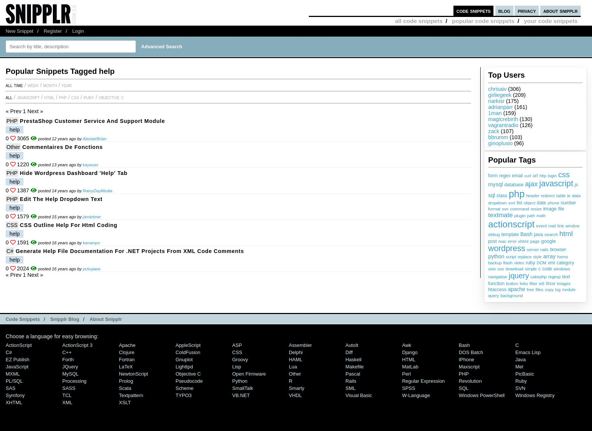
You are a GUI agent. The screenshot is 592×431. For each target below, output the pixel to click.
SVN (520, 388)
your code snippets (551, 21)
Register (53, 31)
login (552, 175)
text (566, 276)
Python (239, 381)
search (551, 234)
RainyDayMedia (97, 191)
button (512, 283)
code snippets (473, 11)
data (576, 195)
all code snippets (418, 21)
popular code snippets (483, 21)
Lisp (236, 367)
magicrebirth (503, 119)
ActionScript (19, 345)
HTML (49, 97)
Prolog (126, 381)
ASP (237, 345)
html (566, 234)
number (568, 203)
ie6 (541, 283)
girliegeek (500, 95)
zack (493, 131)
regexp (554, 277)
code (547, 268)
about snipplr (560, 11)
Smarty (296, 388)
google (548, 241)
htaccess (497, 289)
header (532, 195)
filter (534, 283)
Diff (349, 352)
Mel (519, 367)
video (519, 263)
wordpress (506, 248)
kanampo (91, 243)
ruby (530, 262)
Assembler (300, 345)
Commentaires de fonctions (62, 147)
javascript (556, 183)
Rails (350, 381)
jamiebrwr (92, 217)
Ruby (88, 97)
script (511, 257)
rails (544, 249)
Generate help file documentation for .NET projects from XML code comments (129, 251)
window (573, 226)
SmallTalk (242, 388)
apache (516, 289)
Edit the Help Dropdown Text (61, 199)
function (496, 283)
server (533, 249)
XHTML (14, 402)
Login (78, 31)
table (561, 195)
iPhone (466, 359)
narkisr (496, 101)
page (535, 241)
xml (551, 262)
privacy (527, 11)
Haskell (353, 359)
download (514, 269)
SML (350, 388)
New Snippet (19, 31)
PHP (63, 97)
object (529, 203)
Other (13, 147)
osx (501, 269)
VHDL (295, 395)
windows (561, 269)
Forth (68, 359)
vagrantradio (503, 125)
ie (568, 195)
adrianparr (500, 107)
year (67, 85)
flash (508, 262)
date (541, 203)
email (517, 175)
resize (535, 209)
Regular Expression (423, 381)
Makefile (354, 367)
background (511, 295)
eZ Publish (17, 359)
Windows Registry (535, 395)
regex (504, 175)
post (492, 241)
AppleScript (188, 345)
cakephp (538, 277)
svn (505, 209)
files (539, 289)
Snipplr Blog (64, 319)
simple (531, 269)
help (14, 130)
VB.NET (241, 395)
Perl (406, 374)
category (565, 262)
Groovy (240, 359)
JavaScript (28, 97)
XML (67, 402)
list (520, 203)
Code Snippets (23, 319)
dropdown (497, 203)
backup (495, 263)
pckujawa (91, 269)
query (493, 295)
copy (549, 289)
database (514, 184)
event (541, 226)
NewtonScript (133, 374)
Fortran (127, 359)
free (530, 289)
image (550, 209)
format (494, 209)
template (510, 234)
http (543, 175)
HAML (295, 359)
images (563, 283)
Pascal (352, 374)
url (535, 175)
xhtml (523, 241)
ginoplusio (500, 143)
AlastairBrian (94, 139)
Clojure (126, 352)
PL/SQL (14, 381)
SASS (69, 388)
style (537, 257)
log (558, 289)
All (9, 97)
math (541, 215)
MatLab (410, 367)
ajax (531, 184)
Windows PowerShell (482, 395)
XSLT (125, 402)
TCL (66, 395)
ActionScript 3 (77, 345)
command (519, 209)
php (516, 194)
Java (520, 359)
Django (410, 352)
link (560, 225)
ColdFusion (188, 352)
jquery (519, 275)
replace (525, 257)
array (549, 256)
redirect (548, 195)
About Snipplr (105, 319)
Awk (406, 345)
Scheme (185, 388)
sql (491, 195)
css (563, 174)
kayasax (90, 165)
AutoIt (351, 345)
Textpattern (131, 395)
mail (552, 226)
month (50, 85)
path (531, 215)
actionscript (511, 224)
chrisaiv (497, 89)
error (512, 241)
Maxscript (469, 367)
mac (502, 241)
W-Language (416, 395)
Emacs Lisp (528, 352)
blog (504, 11)
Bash (526, 234)
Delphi (296, 352)
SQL (464, 388)
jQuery (70, 367)
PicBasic (524, 374)
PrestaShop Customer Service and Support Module (92, 121)
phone (553, 203)
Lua (293, 367)
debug (494, 234)
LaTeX (126, 367)
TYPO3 (183, 395)
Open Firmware (249, 374)
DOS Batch (471, 352)
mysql (495, 184)
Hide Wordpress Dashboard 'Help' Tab (74, 173)
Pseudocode (189, 381)
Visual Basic (358, 395)
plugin (520, 215)
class (501, 195)
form (493, 175)
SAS (10, 388)
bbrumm (498, 137)
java (538, 234)
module (568, 289)
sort (511, 203)
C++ (66, 352)
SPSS (408, 388)
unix (492, 269)
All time (14, 85)
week (33, 85)
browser (558, 249)
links (524, 283)
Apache (127, 345)
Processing (74, 381)
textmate (500, 215)
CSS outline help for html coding (68, 225)
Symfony (15, 395)
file (561, 209)
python (496, 256)
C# (9, 251)
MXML (13, 374)
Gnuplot (184, 359)
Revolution (470, 381)
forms (562, 256)
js (576, 184)
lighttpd (184, 367)
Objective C (111, 97)
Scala (125, 388)
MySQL (70, 374)
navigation (497, 277)
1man (495, 113)
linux (550, 283)
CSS (75, 97)
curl (527, 175)
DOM (541, 263)
